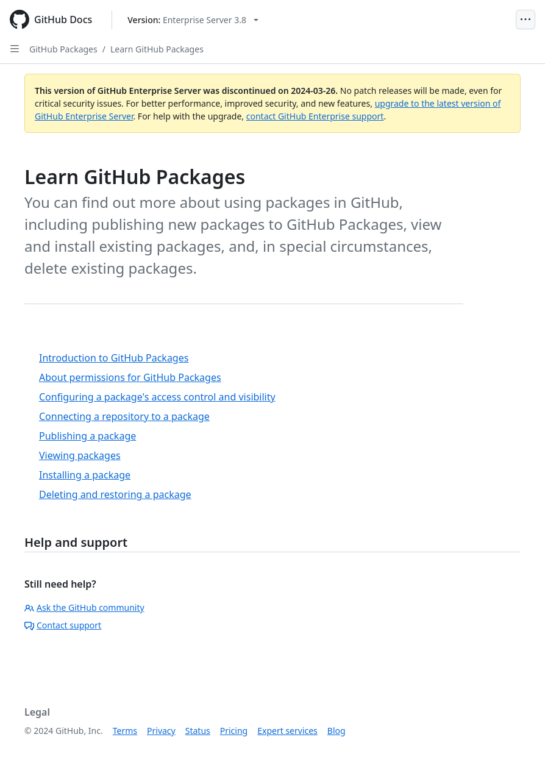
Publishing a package (87, 436)
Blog (336, 730)
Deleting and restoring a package (115, 494)
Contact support (62, 625)
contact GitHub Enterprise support (315, 116)
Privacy (161, 730)
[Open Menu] (525, 19)
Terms (125, 730)
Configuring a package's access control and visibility (157, 397)
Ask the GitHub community (84, 607)
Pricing (234, 730)
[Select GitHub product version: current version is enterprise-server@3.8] (193, 19)
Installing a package (84, 475)
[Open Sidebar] (14, 49)
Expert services (287, 730)
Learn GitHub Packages (157, 49)
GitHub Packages (63, 49)
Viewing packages (80, 455)
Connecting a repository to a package (124, 416)
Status (197, 730)
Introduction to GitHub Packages (113, 358)
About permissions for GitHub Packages (130, 377)
